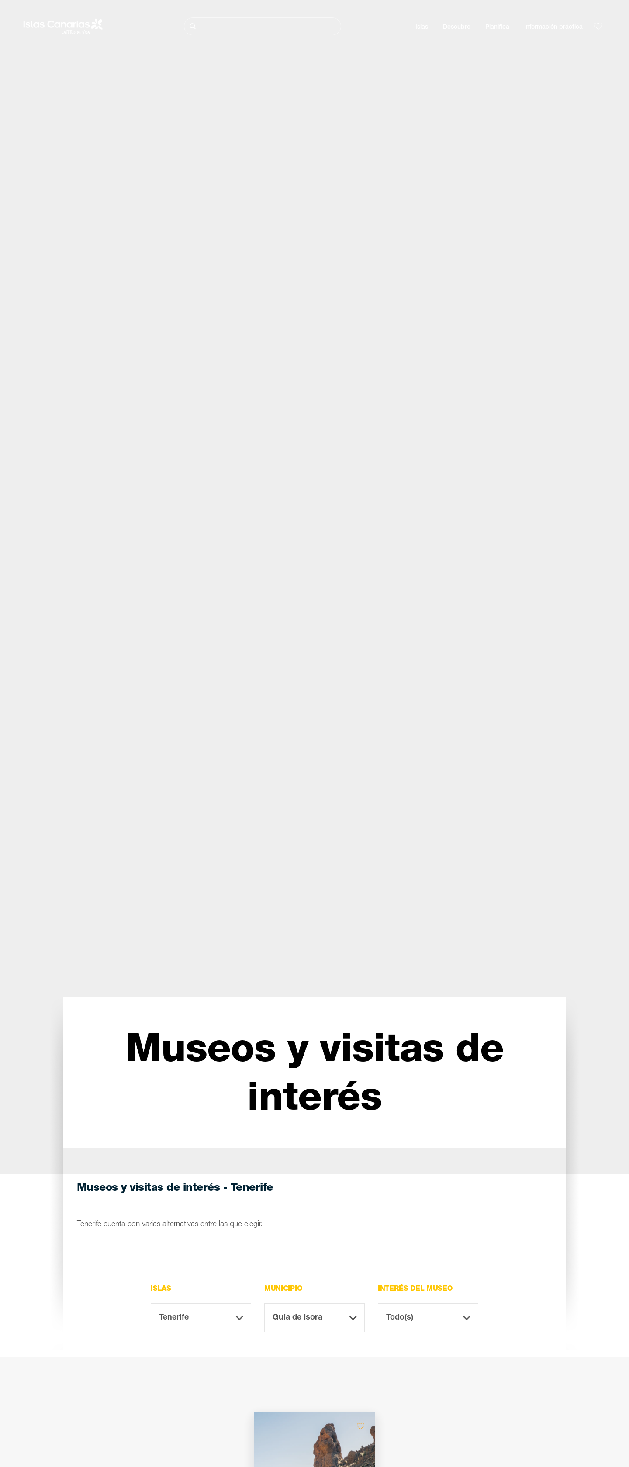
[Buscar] (262, 26)
